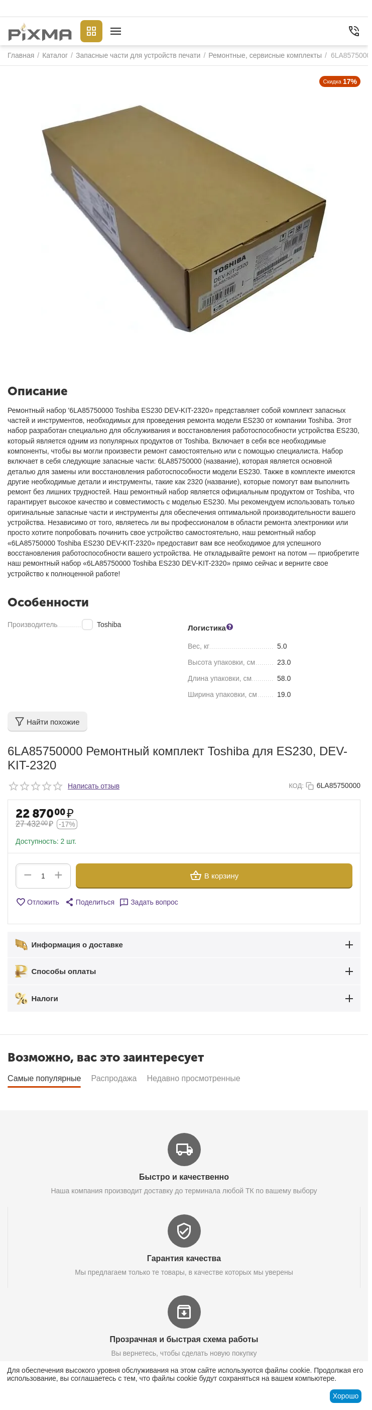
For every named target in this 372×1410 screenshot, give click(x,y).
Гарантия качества (184, 1258)
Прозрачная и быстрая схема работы (184, 1339)
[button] (89, 902)
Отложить (37, 902)
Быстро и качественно (184, 1177)
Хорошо (346, 1396)
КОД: (296, 785)
